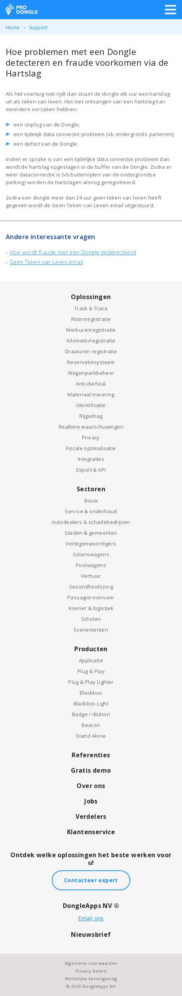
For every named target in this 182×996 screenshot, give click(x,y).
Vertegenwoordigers (91, 543)
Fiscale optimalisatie (91, 448)
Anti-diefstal (91, 383)
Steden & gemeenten (91, 532)
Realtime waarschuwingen (91, 426)
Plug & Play (91, 671)
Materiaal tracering (91, 394)
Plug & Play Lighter (91, 681)
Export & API (91, 469)
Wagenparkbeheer (91, 372)
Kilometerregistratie (91, 340)
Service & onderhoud (91, 511)
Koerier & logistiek (91, 608)
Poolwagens (91, 565)
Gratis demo (91, 770)
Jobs (91, 801)
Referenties (91, 755)
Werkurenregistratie (91, 329)
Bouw (91, 500)
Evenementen (91, 629)
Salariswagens (91, 554)
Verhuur (91, 575)
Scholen (91, 618)
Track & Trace (91, 308)
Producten (91, 649)
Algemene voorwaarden (91, 963)
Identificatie (90, 405)
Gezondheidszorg (91, 586)
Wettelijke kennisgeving (91, 978)
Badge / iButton (91, 714)
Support (38, 27)
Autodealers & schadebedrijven (91, 522)
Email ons (91, 918)
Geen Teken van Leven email (46, 262)
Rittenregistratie (91, 319)
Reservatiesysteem (91, 362)
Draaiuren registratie (91, 351)
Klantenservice (91, 832)
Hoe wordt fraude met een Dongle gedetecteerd (73, 252)
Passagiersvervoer (91, 597)
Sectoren (91, 489)
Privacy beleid (91, 971)
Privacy (91, 437)
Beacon (91, 725)
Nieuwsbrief (91, 934)
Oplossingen (91, 297)
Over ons (91, 786)
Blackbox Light (91, 703)
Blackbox (91, 692)
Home (13, 27)
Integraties (91, 459)
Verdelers (91, 816)
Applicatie (91, 660)
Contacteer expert (91, 880)
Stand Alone (91, 735)
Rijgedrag (91, 415)
